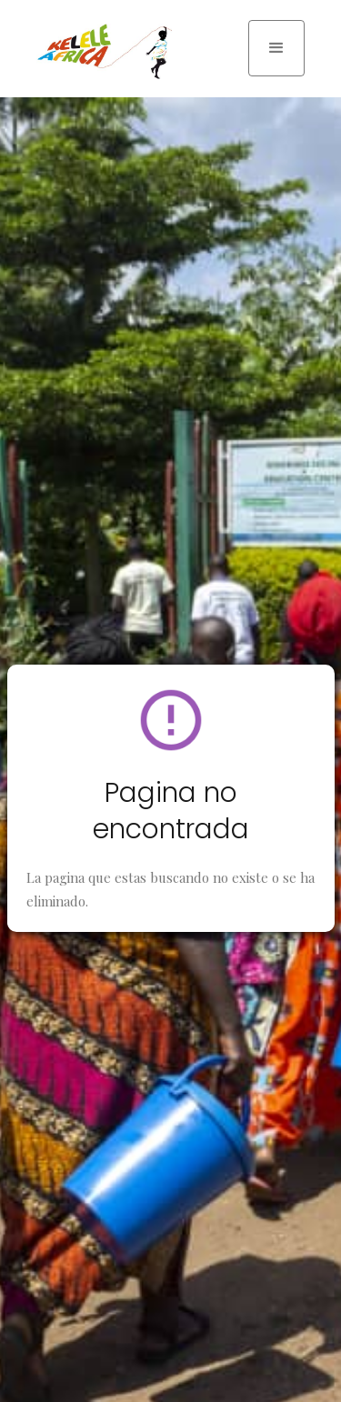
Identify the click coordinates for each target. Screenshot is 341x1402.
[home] (100, 51)
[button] (276, 48)
